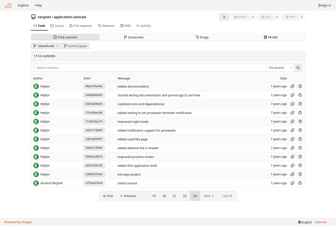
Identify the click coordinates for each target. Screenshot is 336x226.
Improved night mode (133, 122)
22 (184, 196)
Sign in (324, 5)
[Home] (8, 5)
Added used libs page (133, 139)
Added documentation (133, 86)
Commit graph (75, 46)
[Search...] (298, 68)
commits (65, 37)
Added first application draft (137, 166)
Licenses (321, 222)
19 (154, 196)
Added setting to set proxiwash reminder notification (155, 113)
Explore (23, 5)
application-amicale (70, 17)
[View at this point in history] (300, 86)
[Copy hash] (292, 86)
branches (134, 37)
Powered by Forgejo (18, 222)
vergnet (44, 17)
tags (202, 37)
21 (174, 196)
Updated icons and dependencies (141, 104)
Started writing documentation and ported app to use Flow (159, 95)
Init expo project (129, 174)
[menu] (305, 222)
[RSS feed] (224, 16)
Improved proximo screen (136, 157)
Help (38, 5)
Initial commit (127, 183)
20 (164, 196)
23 (195, 196)
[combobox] (280, 68)
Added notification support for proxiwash (147, 130)
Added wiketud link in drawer (138, 148)
